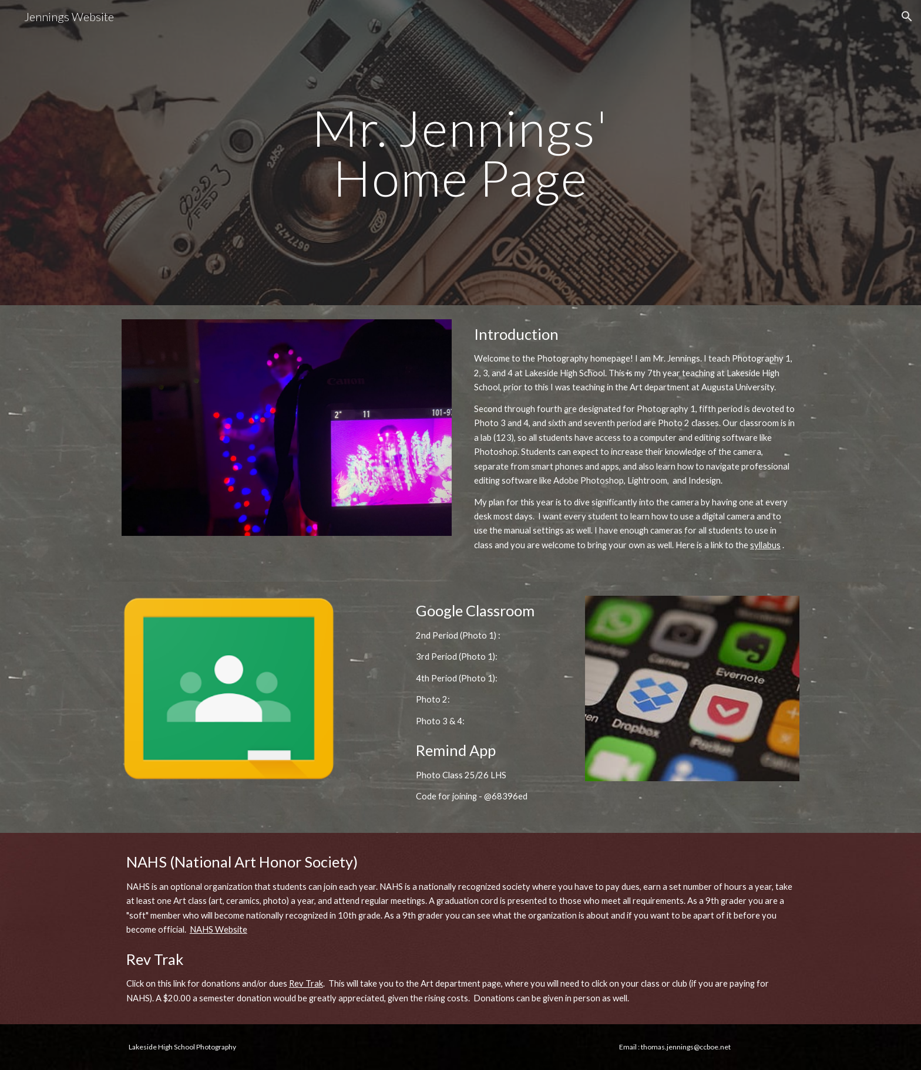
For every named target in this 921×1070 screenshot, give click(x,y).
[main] (460, 153)
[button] (907, 16)
